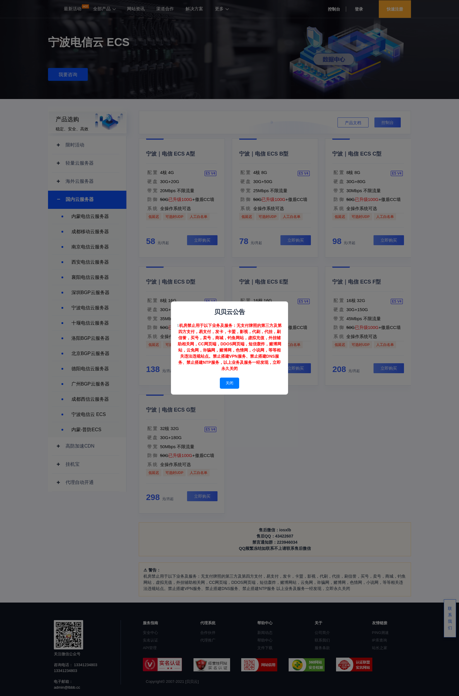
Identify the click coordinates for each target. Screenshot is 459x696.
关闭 (229, 383)
